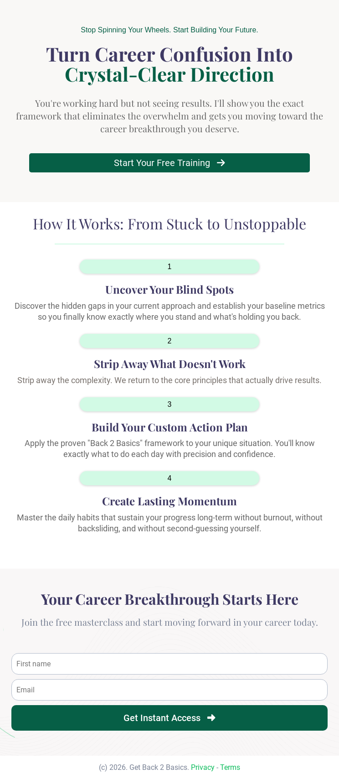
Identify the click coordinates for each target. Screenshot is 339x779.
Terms (230, 767)
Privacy (203, 767)
